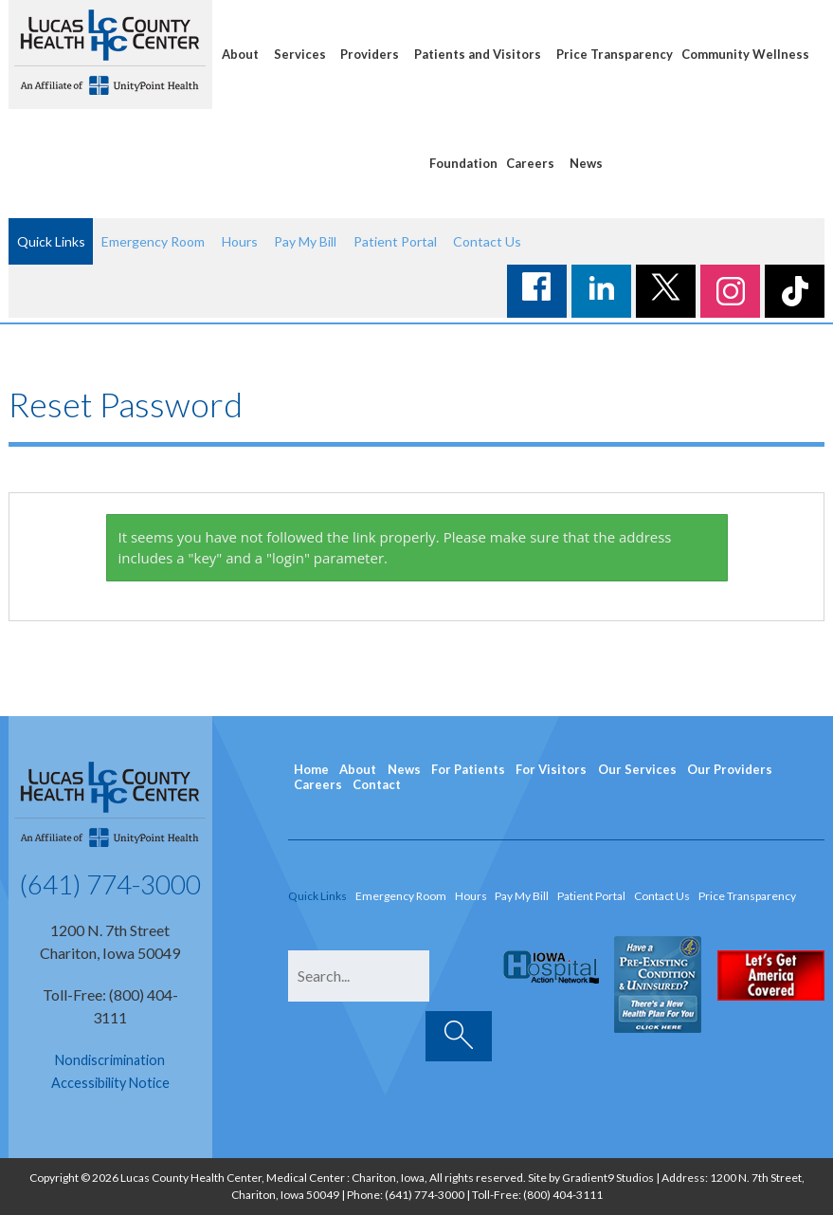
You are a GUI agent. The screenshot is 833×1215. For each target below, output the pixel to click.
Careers (530, 163)
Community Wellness (745, 54)
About (240, 54)
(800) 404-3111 (563, 1194)
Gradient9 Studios (608, 1177)
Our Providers (729, 769)
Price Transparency (614, 54)
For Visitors (551, 769)
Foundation (463, 163)
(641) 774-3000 (110, 884)
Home (311, 769)
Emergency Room (153, 241)
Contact (377, 784)
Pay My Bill (305, 241)
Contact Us (487, 241)
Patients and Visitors (477, 54)
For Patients (468, 769)
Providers (369, 54)
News (586, 163)
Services (300, 54)
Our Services (637, 769)
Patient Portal (395, 241)
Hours (240, 241)
